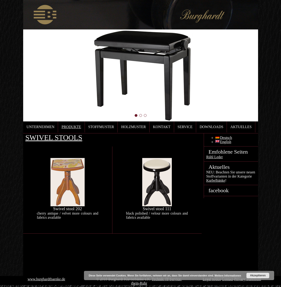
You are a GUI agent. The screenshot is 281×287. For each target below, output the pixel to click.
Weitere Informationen (227, 275)
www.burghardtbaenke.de (46, 279)
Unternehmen (41, 127)
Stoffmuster (101, 127)
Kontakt (161, 127)
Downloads (211, 127)
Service (185, 127)
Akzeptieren (258, 275)
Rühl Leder (214, 157)
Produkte (71, 127)
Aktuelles (240, 127)
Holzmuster (133, 127)
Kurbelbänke (215, 180)
